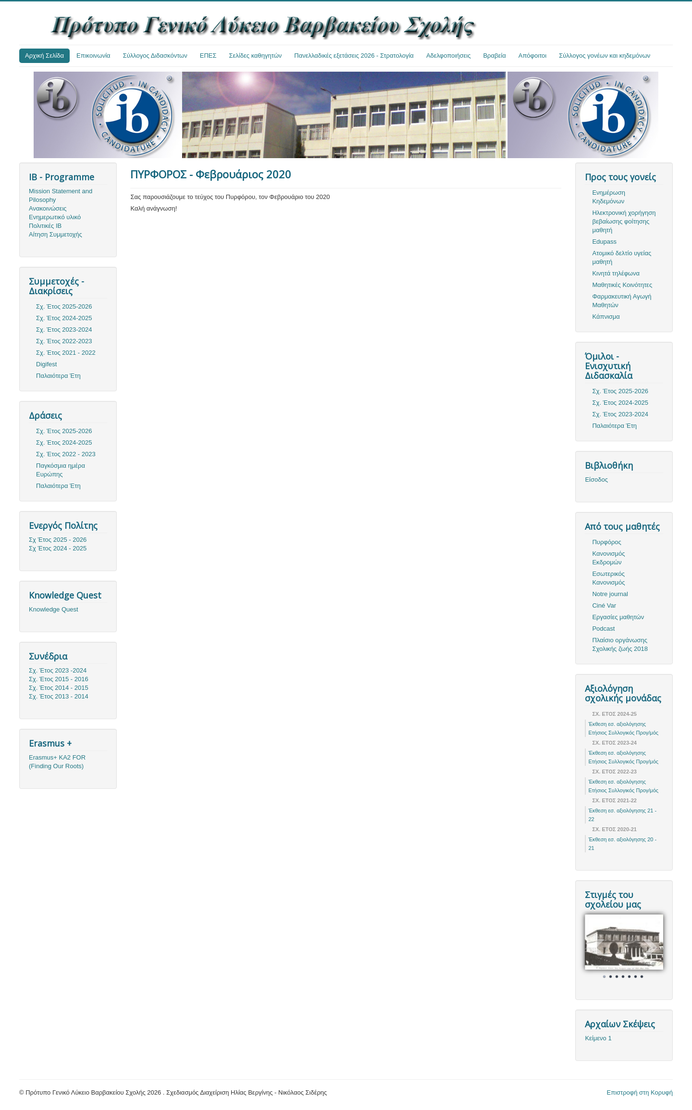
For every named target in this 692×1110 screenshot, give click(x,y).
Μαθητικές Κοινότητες (622, 284)
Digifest (46, 364)
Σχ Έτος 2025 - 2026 (57, 539)
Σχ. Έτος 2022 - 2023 (66, 454)
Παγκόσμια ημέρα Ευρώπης (60, 470)
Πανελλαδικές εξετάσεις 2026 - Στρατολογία (354, 55)
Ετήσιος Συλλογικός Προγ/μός (623, 733)
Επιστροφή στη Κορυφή (640, 1092)
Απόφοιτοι (533, 55)
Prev (597, 947)
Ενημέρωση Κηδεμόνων (608, 197)
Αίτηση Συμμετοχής (55, 234)
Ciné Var (604, 605)
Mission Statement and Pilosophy (60, 195)
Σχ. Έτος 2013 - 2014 (58, 696)
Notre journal (610, 594)
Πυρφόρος (606, 542)
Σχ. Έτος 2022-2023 (64, 341)
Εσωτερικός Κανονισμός (608, 578)
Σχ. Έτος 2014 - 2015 (58, 687)
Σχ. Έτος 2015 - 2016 (58, 679)
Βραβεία (494, 55)
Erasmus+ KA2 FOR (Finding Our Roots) (57, 762)
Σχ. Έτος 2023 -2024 (57, 670)
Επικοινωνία (93, 55)
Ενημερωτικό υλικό (55, 217)
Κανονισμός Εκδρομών (608, 558)
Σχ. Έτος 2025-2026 (64, 306)
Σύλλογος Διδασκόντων (155, 55)
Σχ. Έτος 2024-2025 (64, 318)
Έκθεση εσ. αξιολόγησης (617, 724)
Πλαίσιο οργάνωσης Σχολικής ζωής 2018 (620, 644)
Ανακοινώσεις (48, 208)
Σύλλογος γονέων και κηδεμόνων (604, 55)
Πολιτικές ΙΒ (45, 225)
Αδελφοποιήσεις (448, 55)
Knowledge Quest (53, 609)
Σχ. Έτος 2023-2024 (64, 329)
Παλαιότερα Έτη (58, 375)
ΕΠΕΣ (208, 55)
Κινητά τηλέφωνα (616, 273)
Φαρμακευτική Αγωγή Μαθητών (621, 301)
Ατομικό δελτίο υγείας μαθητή (621, 257)
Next (650, 947)
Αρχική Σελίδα (44, 55)
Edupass (604, 241)
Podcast (603, 628)
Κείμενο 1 (598, 1038)
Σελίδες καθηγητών (255, 55)
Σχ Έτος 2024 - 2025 (57, 548)
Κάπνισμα (605, 316)
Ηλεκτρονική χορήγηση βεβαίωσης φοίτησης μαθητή (623, 221)
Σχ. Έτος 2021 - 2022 (66, 352)
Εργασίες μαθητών (618, 617)
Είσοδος (596, 479)
